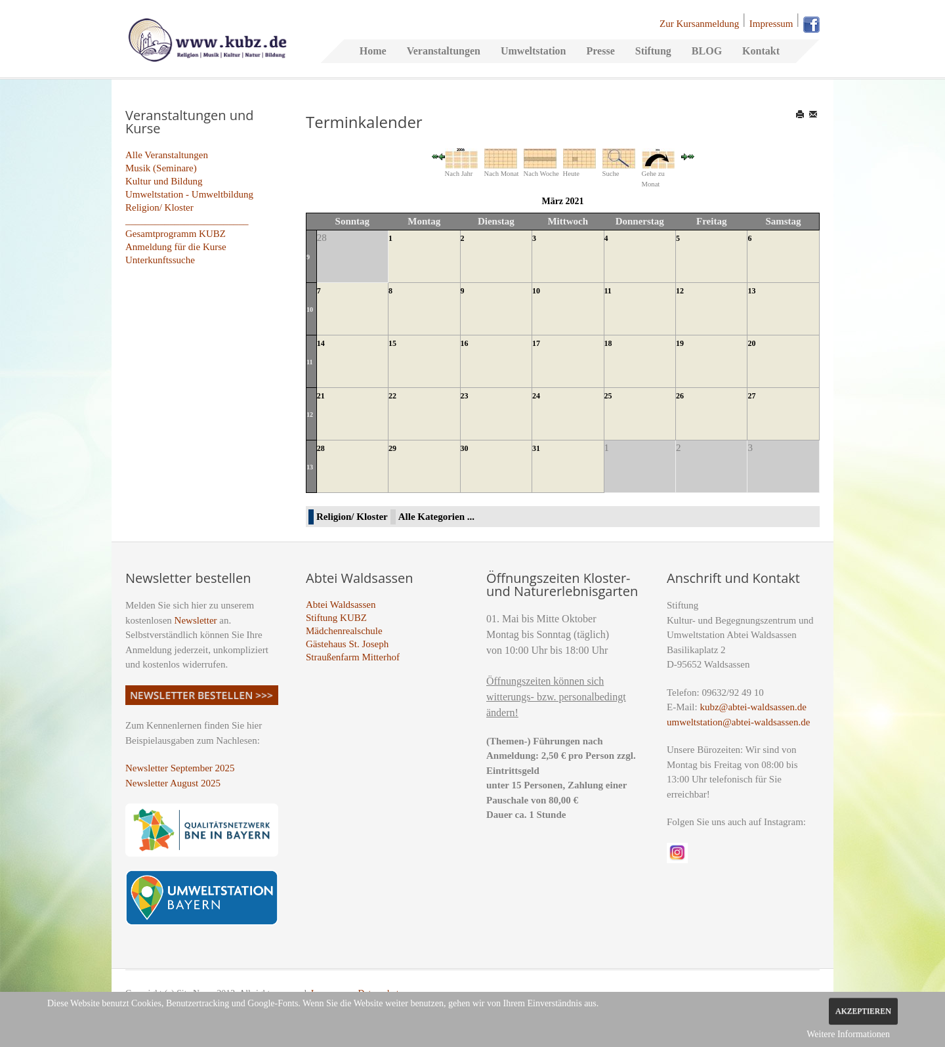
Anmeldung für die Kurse (175, 247)
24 (536, 395)
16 (465, 343)
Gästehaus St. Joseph (347, 644)
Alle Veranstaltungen (166, 155)
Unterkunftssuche (160, 260)
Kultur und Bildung (164, 181)
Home (373, 50)
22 (392, 395)
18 (608, 343)
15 (392, 343)
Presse (600, 50)
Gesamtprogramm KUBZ (175, 233)
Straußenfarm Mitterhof (353, 657)
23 (465, 395)
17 (536, 343)
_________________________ (187, 220)
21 (321, 395)
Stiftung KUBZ (336, 617)
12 (680, 290)
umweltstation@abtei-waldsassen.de (738, 722)
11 (608, 290)
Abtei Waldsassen (340, 604)
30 (465, 448)
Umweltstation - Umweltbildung (189, 194)
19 (680, 343)
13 (751, 290)
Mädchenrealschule (344, 631)
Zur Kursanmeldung (699, 23)
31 (536, 448)
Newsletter (196, 620)
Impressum (771, 23)
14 (321, 343)
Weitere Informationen (848, 1034)
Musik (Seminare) (161, 168)
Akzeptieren (863, 1010)
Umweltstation (533, 50)
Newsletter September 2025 (180, 768)
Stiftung (653, 50)
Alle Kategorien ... (436, 516)
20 (751, 343)
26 (680, 395)
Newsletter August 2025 (172, 783)
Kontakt (761, 50)
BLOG (707, 50)
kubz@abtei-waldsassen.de (753, 707)
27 (751, 395)
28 (321, 448)
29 (392, 448)
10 (309, 309)
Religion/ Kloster (159, 207)
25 (608, 395)
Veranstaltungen (443, 50)
